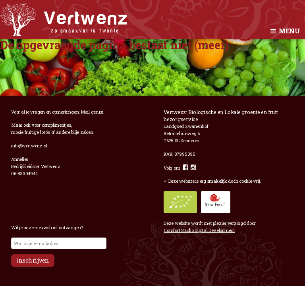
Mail (85, 112)
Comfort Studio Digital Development (199, 230)
